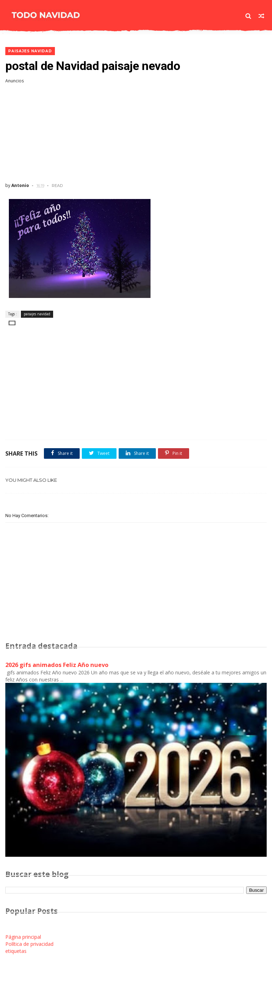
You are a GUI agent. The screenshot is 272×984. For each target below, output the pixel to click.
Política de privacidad (29, 944)
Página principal (23, 936)
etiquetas (16, 951)
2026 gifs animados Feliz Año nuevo (56, 665)
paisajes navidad (30, 51)
